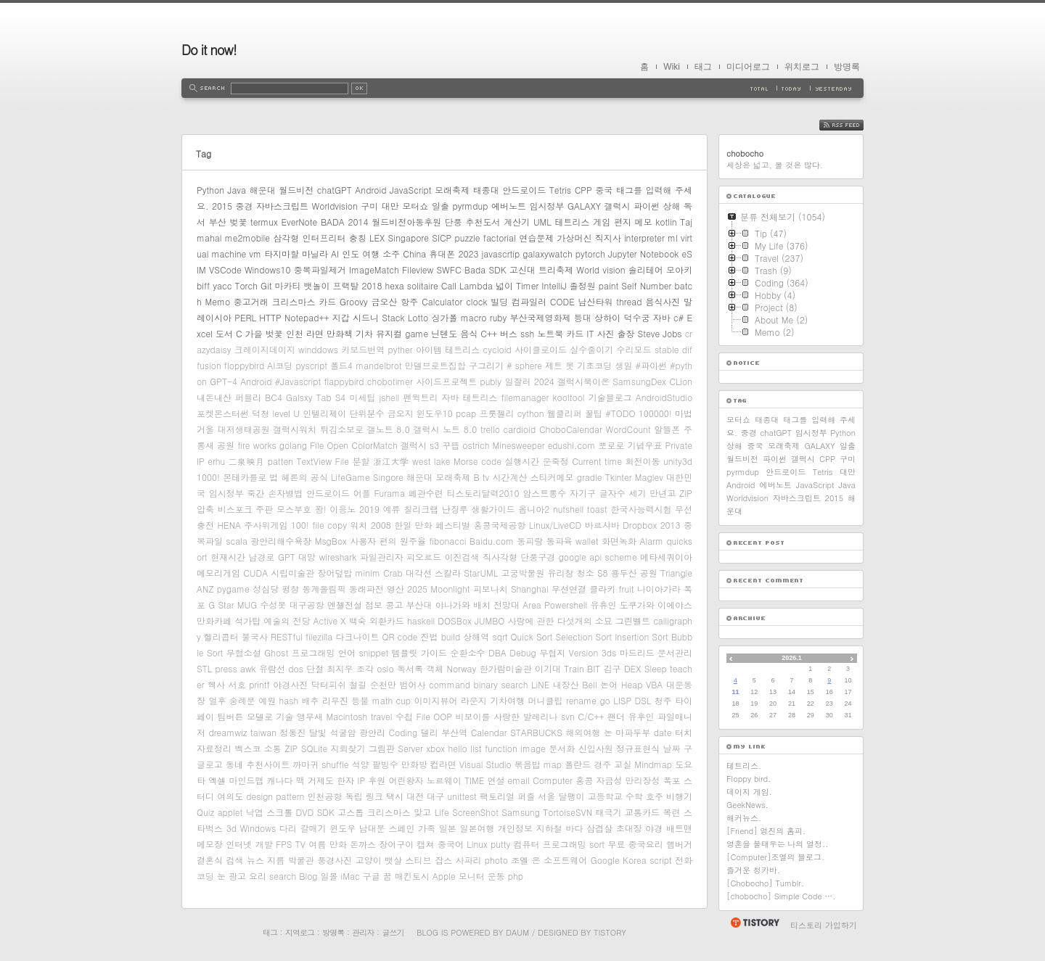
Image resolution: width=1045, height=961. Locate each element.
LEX (377, 237)
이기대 (548, 668)
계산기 (517, 221)
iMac (350, 876)
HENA (229, 525)
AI (335, 253)
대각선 (419, 572)
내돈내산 (214, 397)
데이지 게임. (749, 791)
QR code (400, 636)
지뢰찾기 (348, 748)
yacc (222, 285)
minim (368, 572)
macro (474, 317)
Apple (444, 876)
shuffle (334, 764)
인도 (350, 253)
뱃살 (393, 860)
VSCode (225, 269)
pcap (466, 413)
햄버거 (679, 844)
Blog (308, 876)
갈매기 (313, 828)
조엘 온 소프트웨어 (549, 860)
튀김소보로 (342, 429)
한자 (345, 780)
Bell (589, 684)
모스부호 (293, 509)
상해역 (476, 636)
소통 (273, 748)
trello (490, 429)
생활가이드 (493, 509)
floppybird (244, 365)
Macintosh (346, 716)
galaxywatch (547, 253)
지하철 (549, 828)
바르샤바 (602, 525)
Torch (245, 285)
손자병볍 (285, 493)
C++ (488, 333)
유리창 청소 (571, 572)
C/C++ (591, 716)
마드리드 (637, 652)
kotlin (665, 221)
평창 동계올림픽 (313, 588)
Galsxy (299, 397)
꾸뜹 (450, 445)
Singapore (408, 237)
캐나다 (280, 780)
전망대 (506, 604)
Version (584, 652)
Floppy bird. (748, 778)
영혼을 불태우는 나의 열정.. (777, 843)
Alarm (651, 541)
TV (300, 844)
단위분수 (366, 413)
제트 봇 (559, 365)
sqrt (499, 636)
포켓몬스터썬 (223, 413)
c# (678, 317)
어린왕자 (406, 780)
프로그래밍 (564, 844)
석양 (360, 764)
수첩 (404, 716)
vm (255, 253)
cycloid (497, 349)
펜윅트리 (420, 397)
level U (286, 413)
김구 (612, 668)
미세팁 (362, 397)
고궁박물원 (522, 572)
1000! (208, 477)
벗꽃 (274, 333)
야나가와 (452, 604)
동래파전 (366, 588)
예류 (392, 509)
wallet (587, 541)
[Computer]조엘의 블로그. (775, 856)
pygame (233, 588)
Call (448, 285)
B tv (481, 477)
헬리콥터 (221, 636)
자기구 (583, 493)
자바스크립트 (282, 205)
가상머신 (574, 237)
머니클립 (545, 700)
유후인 (641, 716)
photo (496, 860)
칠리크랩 (420, 509)
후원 (376, 780)
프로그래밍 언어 (324, 652)
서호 (237, 684)
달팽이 (571, 796)
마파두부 (632, 732)
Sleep (655, 668)
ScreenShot (475, 812)
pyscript (311, 365)
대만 (390, 205)
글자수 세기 (623, 493)
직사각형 (500, 556)
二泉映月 (247, 461)
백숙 (357, 620)
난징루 (455, 509)
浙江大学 (391, 461)
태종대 (486, 189)
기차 (364, 333)
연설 (495, 780)
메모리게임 (218, 572)
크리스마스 (389, 812)
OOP (442, 716)
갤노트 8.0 (388, 429)
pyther (400, 349)
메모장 (210, 844)
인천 (294, 333)
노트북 (550, 333)
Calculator (442, 301)
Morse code (477, 461)
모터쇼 (415, 205)
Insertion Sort (641, 636)
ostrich (475, 445)
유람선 (272, 668)
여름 (317, 844)
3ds (609, 652)
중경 (244, 205)
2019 (369, 509)
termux (264, 221)
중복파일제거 (320, 269)
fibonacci (447, 541)
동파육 (559, 541)
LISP (622, 700)
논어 (609, 684)
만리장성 (643, 780)
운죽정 (556, 461)
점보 (373, 604)
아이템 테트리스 (448, 349)
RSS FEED (852, 125)
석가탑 (247, 620)
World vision (600, 269)
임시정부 (546, 205)
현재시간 (227, 556)
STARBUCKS (536, 732)
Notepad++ (306, 317)
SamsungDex (639, 381)
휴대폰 (442, 253)
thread (629, 301)
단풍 (453, 221)
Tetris (560, 189)
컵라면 (443, 764)
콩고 (394, 604)
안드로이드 (524, 189)
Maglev (649, 477)
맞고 (422, 812)
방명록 (847, 67)
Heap (632, 684)
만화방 (414, 764)
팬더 (616, 716)
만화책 (340, 333)
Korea (635, 860)
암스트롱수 (544, 493)
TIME (474, 780)
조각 (365, 668)
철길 (357, 684)
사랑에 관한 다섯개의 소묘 (559, 620)
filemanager (525, 397)
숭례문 (242, 700)
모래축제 (452, 189)
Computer (553, 780)
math (382, 700)
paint (609, 285)
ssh (527, 333)
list (475, 748)
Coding (402, 732)
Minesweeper (519, 445)
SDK (326, 812)
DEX (632, 668)
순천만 (383, 684)
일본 (447, 828)
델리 (429, 732)
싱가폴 (444, 317)
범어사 (412, 684)
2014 (358, 221)
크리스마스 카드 (304, 301)
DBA (497, 652)
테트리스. (743, 765)
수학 (634, 796)
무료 (616, 844)
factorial (499, 237)
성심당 (266, 588)
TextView (314, 461)
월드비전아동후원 (406, 221)
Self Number (646, 285)
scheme (621, 556)
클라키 (602, 588)
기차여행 (507, 700)
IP (361, 780)
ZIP (291, 748)
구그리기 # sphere (505, 365)
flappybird (344, 381)
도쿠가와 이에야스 (656, 604)
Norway (462, 668)
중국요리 (645, 844)
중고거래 (251, 301)
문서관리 (674, 652)
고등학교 (605, 796)
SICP (441, 237)
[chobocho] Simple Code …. (780, 896)
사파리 (468, 860)
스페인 (401, 828)
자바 (662, 317)
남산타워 (595, 301)
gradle (589, 477)
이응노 (342, 509)
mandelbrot (379, 365)
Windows (258, 828)
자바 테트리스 (469, 397)
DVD (305, 812)
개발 (264, 844)
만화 (338, 844)
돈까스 (363, 844)
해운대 (263, 189)
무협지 (552, 652)
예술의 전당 (286, 620)
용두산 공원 (634, 572)
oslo (385, 668)
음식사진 (662, 301)
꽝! (321, 509)
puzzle (467, 237)
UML (542, 221)
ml (673, 237)
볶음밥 (528, 764)
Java (237, 189)
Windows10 (268, 269)
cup (403, 700)
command (449, 684)
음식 (469, 333)
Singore (388, 477)
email (519, 780)
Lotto (418, 317)
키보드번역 (363, 349)
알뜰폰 (667, 429)
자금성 (609, 780)
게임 (601, 221)
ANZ (205, 588)
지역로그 (299, 932)
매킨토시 (412, 876)
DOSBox (454, 620)
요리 (257, 876)
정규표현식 (638, 748)
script (660, 860)
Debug (522, 652)
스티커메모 (552, 477)
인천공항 (325, 796)
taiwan (263, 732)
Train (573, 668)
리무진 (335, 700)
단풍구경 (537, 556)
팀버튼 (230, 716)
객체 (434, 668)
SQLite (314, 748)
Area (531, 604)
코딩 (205, 876)
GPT (286, 556)
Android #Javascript (280, 381)
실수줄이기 (591, 349)
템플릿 (405, 652)
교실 (622, 764)
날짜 (672, 748)
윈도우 (342, 828)
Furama (389, 493)
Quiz (205, 812)
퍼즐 (526, 796)
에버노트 (508, 205)
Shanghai (530, 588)
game (416, 333)
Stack (393, 317)
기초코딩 (594, 365)
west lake (431, 461)
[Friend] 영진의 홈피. (766, 830)
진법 (429, 636)
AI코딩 (279, 365)
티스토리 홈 (754, 922)
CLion (680, 381)
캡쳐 (426, 844)
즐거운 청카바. (753, 870)
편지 (622, 221)
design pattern (275, 796)
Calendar (489, 732)
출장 (626, 333)
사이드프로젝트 (446, 381)
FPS (284, 844)
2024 (544, 381)
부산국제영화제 (540, 317)
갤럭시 (617, 205)
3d (231, 828)
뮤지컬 (389, 333)
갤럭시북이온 (583, 381)
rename (581, 700)
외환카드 (386, 620)
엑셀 (217, 780)
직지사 (608, 237)
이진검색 (462, 556)
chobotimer (390, 381)
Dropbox (640, 525)
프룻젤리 (496, 413)
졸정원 (583, 285)
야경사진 (290, 684)
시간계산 (509, 477)
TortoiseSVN (567, 812)
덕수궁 (636, 317)
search (282, 876)
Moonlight (450, 588)
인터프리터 (324, 237)
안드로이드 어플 (338, 493)
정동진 (292, 732)
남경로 (262, 556)
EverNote (299, 221)
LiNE (540, 684)
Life (442, 812)
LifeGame (350, 477)
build (451, 636)
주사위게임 (265, 525)
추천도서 (483, 221)
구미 (369, 205)
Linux (477, 844)
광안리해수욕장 (280, 541)
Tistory (610, 932)
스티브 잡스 (429, 860)
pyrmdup (470, 205)
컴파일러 (529, 301)
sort (597, 844)
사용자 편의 (373, 541)
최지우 (340, 668)
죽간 (255, 493)
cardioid (520, 429)
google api (580, 556)
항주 (409, 301)
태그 (703, 67)
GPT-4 (223, 381)
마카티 (287, 285)
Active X (330, 620)
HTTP (270, 317)
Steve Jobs (660, 333)
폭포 (672, 780)
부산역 (454, 732)
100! (300, 525)
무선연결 (569, 588)
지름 (275, 860)
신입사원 (595, 748)
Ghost (276, 652)
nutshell (568, 509)
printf (259, 684)
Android (370, 189)
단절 (315, 668)
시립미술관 (292, 572)
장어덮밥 (334, 572)
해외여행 (582, 732)
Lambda (476, 285)
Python (210, 189)
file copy (329, 525)
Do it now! (209, 50)
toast (597, 509)
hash (289, 700)
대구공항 (307, 604)
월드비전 (296, 189)
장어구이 (396, 844)
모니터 (472, 876)
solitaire (422, 285)
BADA (333, 221)
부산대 (419, 604)
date (663, 732)
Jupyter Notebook (643, 253)
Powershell (565, 604)
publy (490, 381)
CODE (562, 301)
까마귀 (305, 764)
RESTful (287, 636)
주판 (264, 509)
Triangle (676, 572)
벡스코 (247, 748)
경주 (602, 764)
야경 (654, 828)
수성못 (273, 604)
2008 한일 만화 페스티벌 (420, 525)
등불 (360, 700)
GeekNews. (747, 804)
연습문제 (536, 237)
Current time (597, 461)
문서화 (562, 748)
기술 (284, 716)
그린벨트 (632, 620)
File (423, 716)
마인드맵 (246, 780)
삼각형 (286, 237)
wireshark (337, 556)
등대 (582, 317)
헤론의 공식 (305, 477)
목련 (671, 812)
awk (248, 668)
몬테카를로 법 (250, 477)
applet (230, 812)
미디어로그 (748, 67)
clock (476, 301)
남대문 (372, 828)
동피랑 (530, 541)
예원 (267, 700)
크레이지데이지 (264, 349)
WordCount (628, 429)
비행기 (679, 796)
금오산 (385, 301)
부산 (217, 221)
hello (457, 748)
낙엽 (254, 812)
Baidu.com (492, 541)
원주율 (413, 541)
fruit (626, 588)
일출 (440, 205)
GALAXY (584, 205)
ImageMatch (374, 269)
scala (236, 541)
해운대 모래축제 (438, 477)
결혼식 (210, 860)
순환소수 (468, 652)
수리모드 (634, 349)
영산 (395, 588)
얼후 (217, 700)
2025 (417, 588)
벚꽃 (238, 221)
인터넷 (239, 844)
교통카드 (642, 812)
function (501, 748)
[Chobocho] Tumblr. (765, 883)
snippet (374, 652)
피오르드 (423, 556)
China (414, 253)
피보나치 (490, 588)
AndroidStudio (664, 397)
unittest (462, 796)
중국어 (451, 844)
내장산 (566, 684)
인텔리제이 (324, 413)
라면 (315, 333)
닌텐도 (444, 333)
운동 (496, 876)
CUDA (255, 572)
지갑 (341, 317)
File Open (329, 445)
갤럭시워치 (294, 429)
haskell (421, 620)
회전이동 (643, 461)
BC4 (273, 397)
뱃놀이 (316, 285)
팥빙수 (385, 764)
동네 (234, 764)
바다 (574, 828)
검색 (234, 860)
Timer (527, 285)
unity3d (677, 461)
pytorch (590, 253)
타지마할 (281, 253)
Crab (393, 572)
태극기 (609, 812)
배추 (310, 700)
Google (605, 860)
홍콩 (584, 780)
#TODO (620, 413)
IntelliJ (553, 285)
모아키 (679, 269)
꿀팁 (593, 413)
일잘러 (517, 381)
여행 (371, 253)
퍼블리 (248, 397)
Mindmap (653, 764)
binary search (500, 684)
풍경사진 (334, 860)
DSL (643, 700)
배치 (482, 604)
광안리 (372, 732)
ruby (498, 317)
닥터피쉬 (328, 684)
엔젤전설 (344, 604)
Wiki (671, 67)
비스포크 (235, 509)
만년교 (662, 493)
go (604, 700)
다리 (288, 828)
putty (500, 844)
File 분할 (352, 461)
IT (590, 333)
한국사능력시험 (640, 509)
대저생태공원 (244, 429)
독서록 (410, 668)
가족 (426, 828)
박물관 (301, 860)
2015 (222, 205)
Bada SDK (485, 269)
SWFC (448, 269)
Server (410, 748)
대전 (415, 796)
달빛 (318, 732)
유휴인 (604, 604)
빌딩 (499, 301)
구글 (371, 876)
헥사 (216, 684)
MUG (247, 604)
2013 (670, 525)
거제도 (321, 780)
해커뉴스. (743, 817)
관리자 (363, 932)
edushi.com (572, 445)
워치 (358, 525)
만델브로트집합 (435, 365)
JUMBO (489, 620)
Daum (517, 932)
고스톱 (350, 812)
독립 (354, 796)
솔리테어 (645, 269)
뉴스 (255, 860)
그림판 (382, 748)
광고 (237, 876)
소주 (391, 253)
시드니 (366, 317)
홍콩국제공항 (499, 525)
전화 (683, 860)
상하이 (607, 317)
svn (568, 716)
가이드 (434, 652)
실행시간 (521, 461)
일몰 (329, 876)
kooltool (568, 397)
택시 (394, 796)
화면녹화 (619, 541)
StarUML (481, 572)
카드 (574, 333)
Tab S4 (330, 397)
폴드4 (341, 365)
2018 (372, 285)
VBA (654, 684)
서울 (546, 796)
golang (293, 445)
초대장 (629, 828)
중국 (603, 189)
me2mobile (247, 237)
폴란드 (578, 764)
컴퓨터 (526, 844)
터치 (683, 732)
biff (203, 285)
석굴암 (342, 732)
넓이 (504, 285)
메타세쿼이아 (666, 556)
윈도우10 (435, 413)
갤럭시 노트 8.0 (445, 429)
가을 (254, 333)
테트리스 (572, 221)
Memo (217, 301)
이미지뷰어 (435, 700)
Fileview (417, 269)
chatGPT (334, 189)
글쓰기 (392, 932)
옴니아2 (533, 509)
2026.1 (792, 657)
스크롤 (279, 812)
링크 (374, 796)
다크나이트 (357, 636)
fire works (256, 445)
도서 (224, 333)
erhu (216, 461)
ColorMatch (374, 445)
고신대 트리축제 (541, 269)
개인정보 (515, 828)
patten (280, 461)
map (553, 764)
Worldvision (335, 205)
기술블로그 (610, 397)
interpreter (644, 237)
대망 (307, 556)
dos (295, 668)
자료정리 (214, 748)
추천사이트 (268, 764)
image (533, 748)
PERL (245, 317)
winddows (318, 349)
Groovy (354, 301)
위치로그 (801, 67)
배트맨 (679, 828)
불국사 (255, 636)
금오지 (401, 413)
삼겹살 (599, 828)
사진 (605, 333)
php (515, 876)
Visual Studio (485, 764)
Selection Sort (583, 636)
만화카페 (214, 620)
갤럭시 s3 (420, 445)
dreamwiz (227, 732)
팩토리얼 (497, 796)
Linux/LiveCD (555, 525)
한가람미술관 (506, 668)
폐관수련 (426, 493)
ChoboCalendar (570, 429)
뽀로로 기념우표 (630, 445)
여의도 (230, 796)
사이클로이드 (541, 349)
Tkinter (618, 477)
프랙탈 (346, 285)
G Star (221, 604)
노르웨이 (444, 780)
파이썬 (647, 205)
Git (266, 285)
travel (382, 716)
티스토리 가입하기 (823, 925)
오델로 (260, 716)
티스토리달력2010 (483, 493)
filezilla (319, 636)
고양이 (369, 860)
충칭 (357, 237)
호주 (654, 796)
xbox (435, 748)
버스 (508, 333)
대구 (435, 796)
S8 (602, 572)
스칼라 (448, 572)
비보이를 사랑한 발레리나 (507, 716)
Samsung (520, 812)
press (226, 668)
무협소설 (243, 652)
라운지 (474, 700)
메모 (643, 221)
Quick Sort (532, 636)
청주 (663, 700)
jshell (389, 397)
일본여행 (476, 828)
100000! (655, 413)
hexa (394, 285)
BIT (593, 668)
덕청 (260, 413)
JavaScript (410, 189)
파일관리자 (381, 556)
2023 (468, 253)
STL (204, 668)
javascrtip (500, 253)
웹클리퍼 (564, 413)
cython (530, 413)
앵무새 (310, 716)
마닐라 (315, 253)
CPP (583, 189)
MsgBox (331, 541)
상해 (672, 205)
